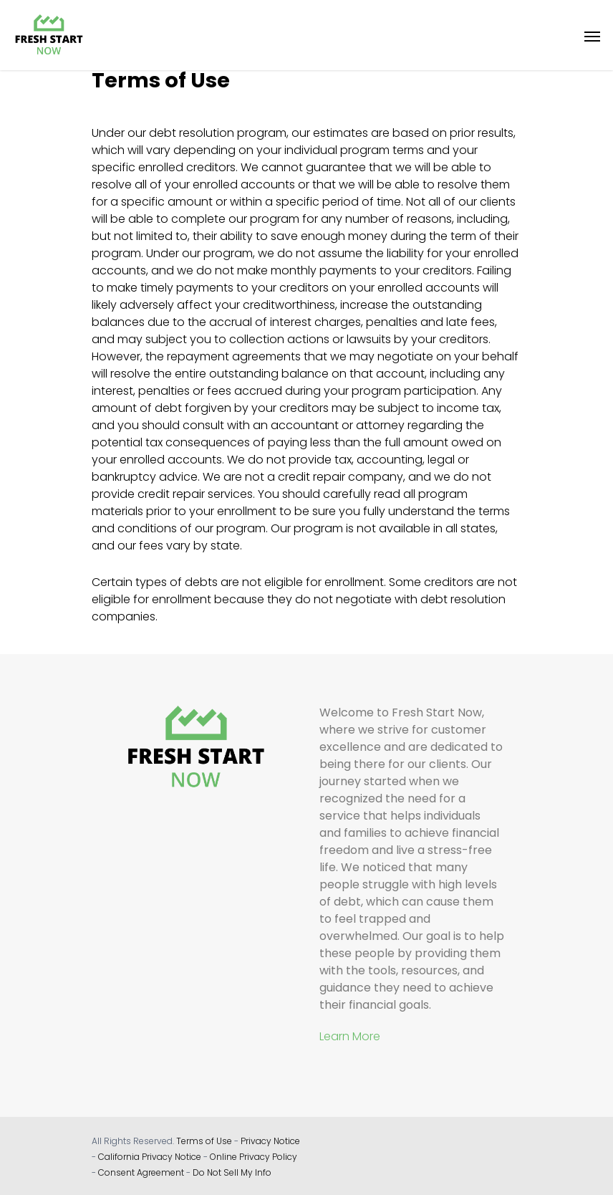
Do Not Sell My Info (232, 1172)
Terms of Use (204, 1141)
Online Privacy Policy (253, 1157)
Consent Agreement (141, 1172)
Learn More (349, 1036)
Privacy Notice (270, 1141)
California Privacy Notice (149, 1157)
